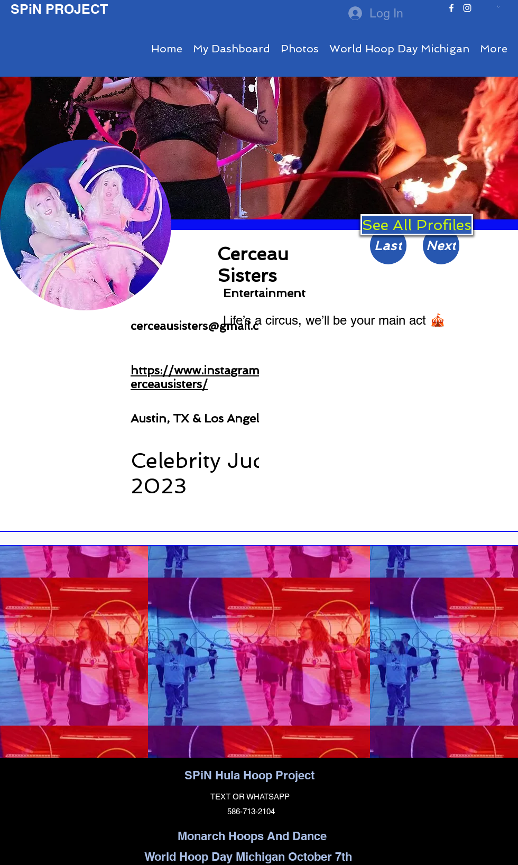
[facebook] (451, 8)
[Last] (388, 245)
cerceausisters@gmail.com (204, 326)
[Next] (441, 245)
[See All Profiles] (416, 224)
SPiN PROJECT (59, 9)
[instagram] (467, 8)
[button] (498, 6)
